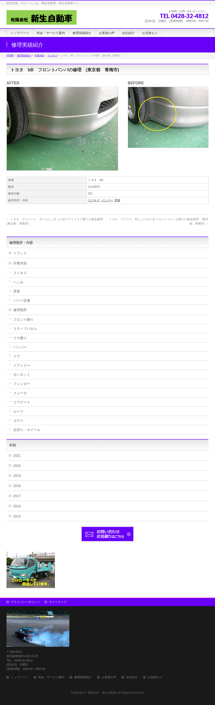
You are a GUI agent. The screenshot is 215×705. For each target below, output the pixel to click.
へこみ (18, 282)
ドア (16, 356)
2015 (17, 516)
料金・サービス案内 (51, 677)
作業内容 (20, 263)
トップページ (19, 677)
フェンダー (21, 384)
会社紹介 (132, 677)
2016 (17, 506)
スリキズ (94, 200)
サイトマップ (57, 602)
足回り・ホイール (26, 430)
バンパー (107, 200)
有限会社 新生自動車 (101, 692)
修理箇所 (20, 310)
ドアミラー (21, 365)
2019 (17, 476)
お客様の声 (109, 677)
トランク (20, 253)
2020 (17, 466)
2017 (17, 496)
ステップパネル (25, 329)
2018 (17, 486)
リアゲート (21, 402)
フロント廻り (23, 319)
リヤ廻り (20, 338)
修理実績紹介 (83, 677)
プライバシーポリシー (25, 602)
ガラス (18, 420)
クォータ (20, 393)
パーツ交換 (21, 300)
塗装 (117, 200)
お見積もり (155, 677)
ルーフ (18, 411)
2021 (17, 456)
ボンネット (21, 375)
